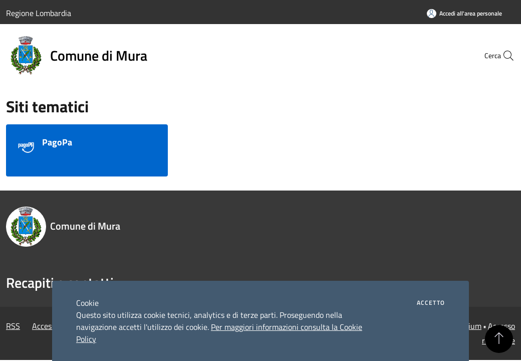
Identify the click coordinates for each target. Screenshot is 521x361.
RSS (13, 326)
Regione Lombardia (38, 13)
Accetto (431, 303)
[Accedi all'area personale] (464, 13)
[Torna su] (499, 339)
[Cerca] (503, 56)
